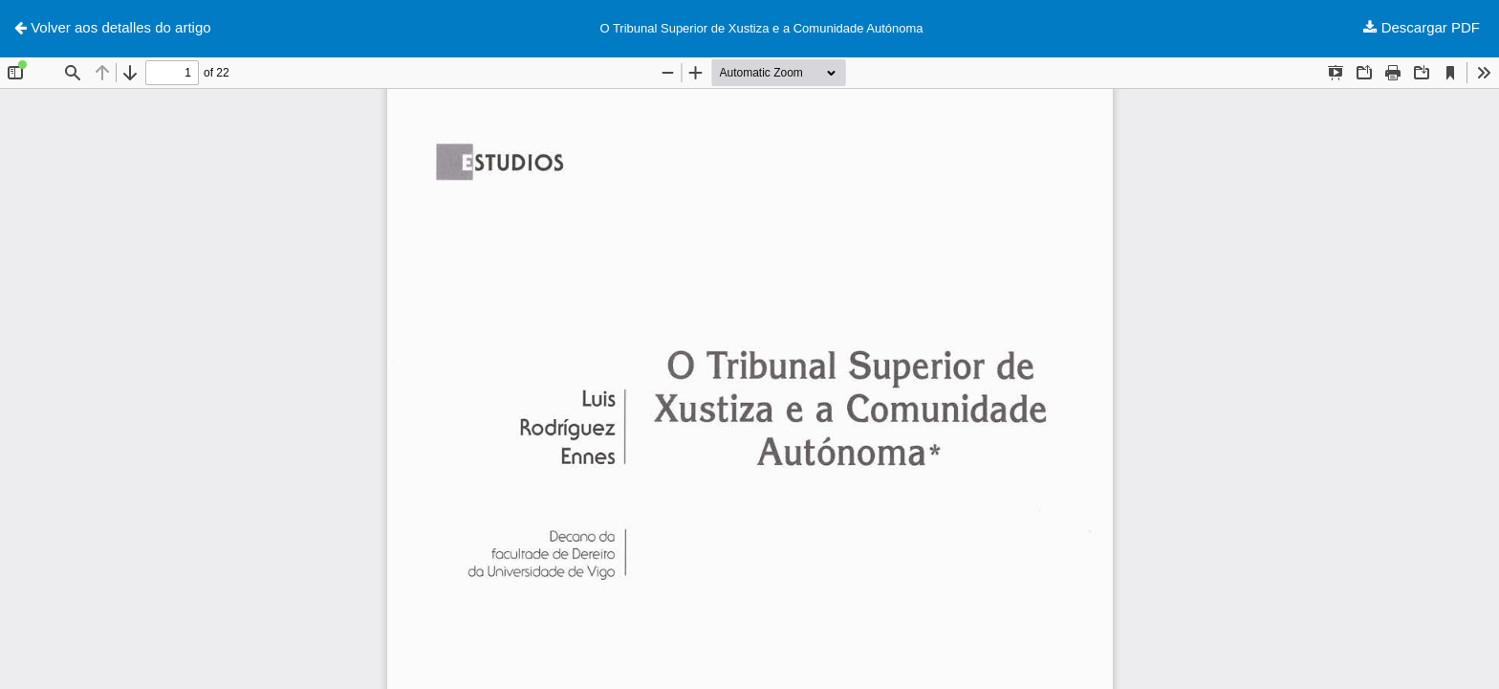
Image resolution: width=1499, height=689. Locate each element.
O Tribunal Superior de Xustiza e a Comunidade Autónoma (761, 28)
